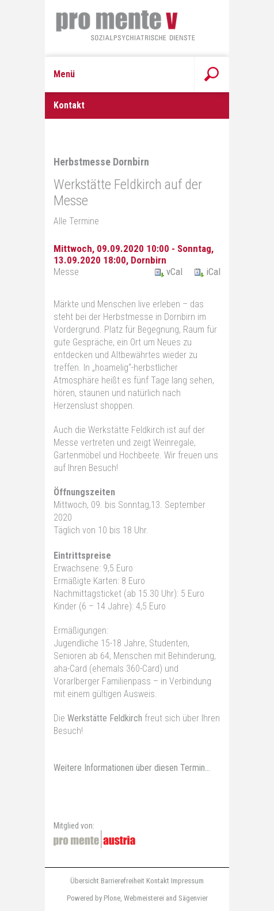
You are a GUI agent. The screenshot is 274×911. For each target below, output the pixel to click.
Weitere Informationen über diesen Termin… (132, 767)
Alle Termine (76, 221)
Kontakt (157, 880)
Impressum (187, 880)
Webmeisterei (144, 898)
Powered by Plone (93, 898)
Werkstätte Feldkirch (103, 718)
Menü (64, 74)
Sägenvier (193, 898)
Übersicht (84, 880)
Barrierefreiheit (122, 880)
